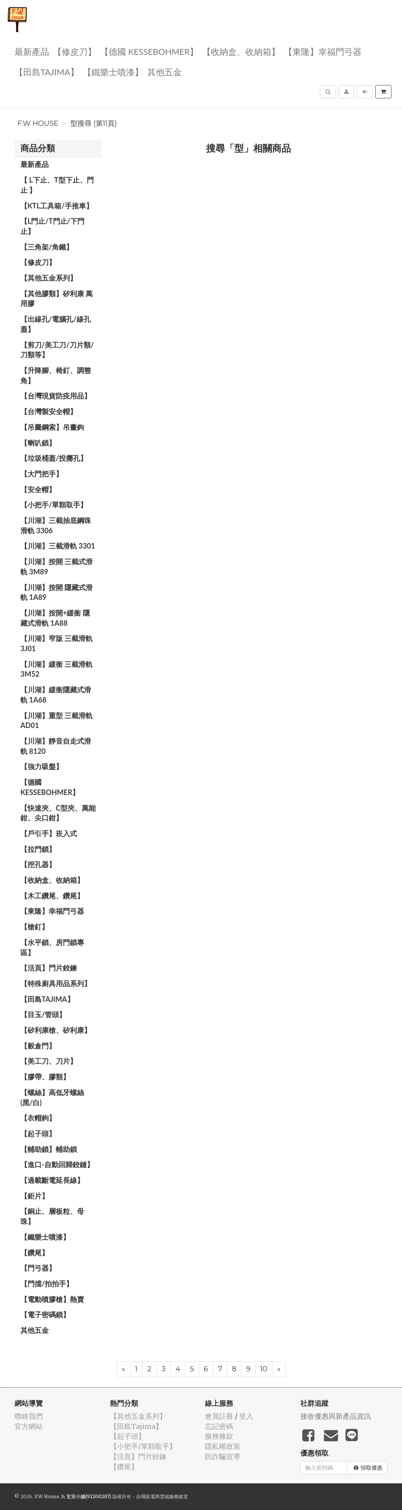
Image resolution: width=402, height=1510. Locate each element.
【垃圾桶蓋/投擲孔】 (53, 458)
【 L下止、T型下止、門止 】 (57, 185)
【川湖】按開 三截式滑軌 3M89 (56, 566)
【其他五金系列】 (48, 277)
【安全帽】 (38, 489)
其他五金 (164, 71)
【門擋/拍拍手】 (46, 1283)
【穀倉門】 (38, 1045)
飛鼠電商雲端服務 (160, 1496)
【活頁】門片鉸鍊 (48, 967)
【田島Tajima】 (47, 71)
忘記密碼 (219, 1426)
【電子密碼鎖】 (45, 1314)
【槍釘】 (34, 926)
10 (263, 1369)
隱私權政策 (222, 1446)
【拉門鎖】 (38, 849)
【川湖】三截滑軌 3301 (57, 545)
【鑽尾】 (34, 1252)
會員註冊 (219, 1416)
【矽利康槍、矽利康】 (55, 1030)
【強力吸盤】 (41, 766)
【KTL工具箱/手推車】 (56, 205)
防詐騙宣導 (222, 1456)
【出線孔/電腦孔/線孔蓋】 (55, 324)
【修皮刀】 (74, 51)
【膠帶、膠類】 (45, 1076)
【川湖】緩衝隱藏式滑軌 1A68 (55, 694)
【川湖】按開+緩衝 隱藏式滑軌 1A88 (55, 617)
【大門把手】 (41, 473)
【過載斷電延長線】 (52, 1180)
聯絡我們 (29, 1416)
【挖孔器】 (38, 864)
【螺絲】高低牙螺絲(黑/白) (52, 1097)
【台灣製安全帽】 (48, 411)
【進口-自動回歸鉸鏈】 (57, 1164)
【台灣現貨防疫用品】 (55, 395)
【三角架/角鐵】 (46, 247)
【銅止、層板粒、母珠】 (52, 1216)
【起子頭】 (38, 1133)
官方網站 (29, 1426)
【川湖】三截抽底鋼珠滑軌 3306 (55, 525)
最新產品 (32, 51)
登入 (246, 1416)
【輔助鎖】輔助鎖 (48, 1149)
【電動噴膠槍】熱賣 (52, 1299)
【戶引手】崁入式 (48, 833)
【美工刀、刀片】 (48, 1061)
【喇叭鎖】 (38, 442)
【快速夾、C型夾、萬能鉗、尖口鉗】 (58, 813)
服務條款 (219, 1436)
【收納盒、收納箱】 (241, 51)
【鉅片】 (34, 1195)
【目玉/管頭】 (43, 1014)
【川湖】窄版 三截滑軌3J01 (56, 643)
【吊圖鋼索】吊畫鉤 (52, 427)
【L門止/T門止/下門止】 (52, 226)
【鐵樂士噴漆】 (113, 71)
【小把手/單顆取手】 (53, 504)
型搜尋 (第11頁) (93, 123)
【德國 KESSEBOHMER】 (149, 51)
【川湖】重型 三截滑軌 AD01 (56, 720)
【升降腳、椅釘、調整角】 (55, 375)
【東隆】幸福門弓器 (323, 51)
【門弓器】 (38, 1268)
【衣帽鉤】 (38, 1117)
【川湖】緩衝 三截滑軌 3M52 (56, 669)
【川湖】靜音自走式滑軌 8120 (55, 746)
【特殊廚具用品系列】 (55, 983)
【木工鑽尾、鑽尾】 (52, 895)
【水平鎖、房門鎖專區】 (52, 947)
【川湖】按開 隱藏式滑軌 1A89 (56, 592)
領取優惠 (368, 1467)
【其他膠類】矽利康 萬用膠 (56, 298)
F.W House (38, 123)
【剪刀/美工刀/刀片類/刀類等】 (57, 349)
